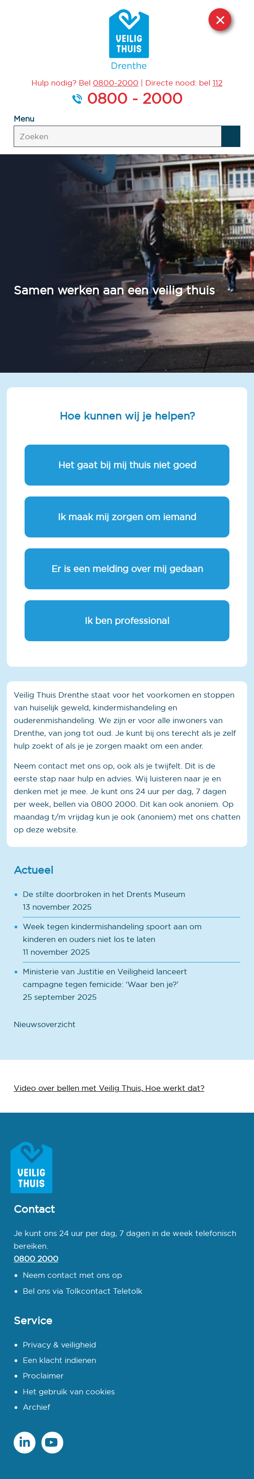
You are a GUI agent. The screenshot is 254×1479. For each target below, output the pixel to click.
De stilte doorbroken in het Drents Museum (104, 894)
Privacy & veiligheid (59, 1344)
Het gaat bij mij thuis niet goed (127, 465)
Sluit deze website (219, 19)
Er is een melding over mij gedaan (127, 568)
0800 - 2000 (135, 98)
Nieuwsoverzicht (45, 1024)
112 (218, 82)
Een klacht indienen (59, 1360)
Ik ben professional (127, 620)
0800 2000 (36, 1258)
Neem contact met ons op (72, 1275)
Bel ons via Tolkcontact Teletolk (82, 1291)
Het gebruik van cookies (69, 1391)
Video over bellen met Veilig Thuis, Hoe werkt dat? (109, 1088)
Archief (36, 1407)
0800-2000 (115, 82)
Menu (24, 118)
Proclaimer (43, 1375)
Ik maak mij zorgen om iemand (127, 516)
